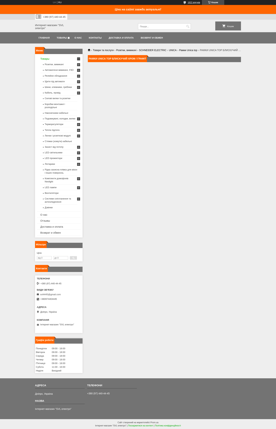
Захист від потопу (54, 147)
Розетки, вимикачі (126, 50)
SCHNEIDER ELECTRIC (153, 50)
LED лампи (51, 187)
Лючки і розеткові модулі (58, 135)
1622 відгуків (194, 2)
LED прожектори (53, 158)
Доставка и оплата (121, 37)
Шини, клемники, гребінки (58, 87)
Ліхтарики (50, 164)
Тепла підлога (52, 130)
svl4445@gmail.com (50, 294)
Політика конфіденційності (168, 425)
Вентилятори (51, 193)
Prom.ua (154, 422)
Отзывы (45, 220)
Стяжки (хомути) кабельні (58, 141)
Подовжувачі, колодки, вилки (60, 118)
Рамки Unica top (188, 50)
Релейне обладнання (56, 75)
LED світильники (53, 152)
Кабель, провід (52, 92)
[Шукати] (188, 26)
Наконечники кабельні (56, 113)
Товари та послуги (103, 50)
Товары (62, 37)
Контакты (95, 37)
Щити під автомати (55, 81)
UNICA (173, 50)
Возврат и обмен (152, 37)
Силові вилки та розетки (57, 98)
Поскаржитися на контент (140, 425)
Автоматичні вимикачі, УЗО (59, 70)
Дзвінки (49, 207)
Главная (44, 37)
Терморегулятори (54, 124)
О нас (78, 37)
